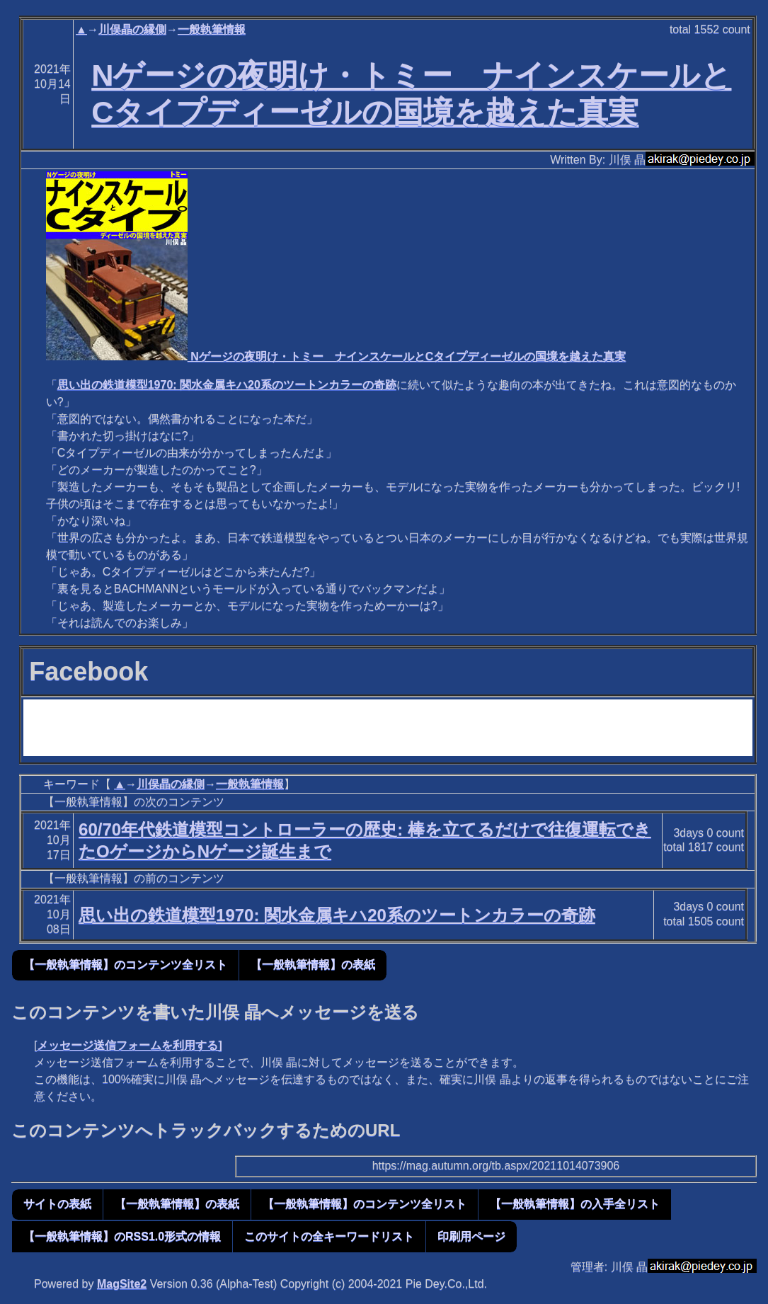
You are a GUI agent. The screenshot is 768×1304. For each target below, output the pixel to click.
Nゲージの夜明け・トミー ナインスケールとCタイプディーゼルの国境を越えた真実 (336, 356)
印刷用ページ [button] (471, 1236)
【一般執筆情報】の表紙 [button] (313, 965)
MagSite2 (122, 1284)
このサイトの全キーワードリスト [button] (329, 1236)
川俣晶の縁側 (132, 29)
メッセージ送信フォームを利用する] (129, 1045)
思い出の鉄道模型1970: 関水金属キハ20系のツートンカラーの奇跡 (226, 385)
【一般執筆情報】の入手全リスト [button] (575, 1204)
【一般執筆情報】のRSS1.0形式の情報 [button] (122, 1236)
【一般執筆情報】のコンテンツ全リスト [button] (125, 965)
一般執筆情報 (212, 29)
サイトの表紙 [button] (57, 1204)
